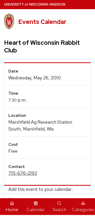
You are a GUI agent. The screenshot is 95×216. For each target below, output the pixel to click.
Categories (83, 206)
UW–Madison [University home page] (34, 4)
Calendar (36, 206)
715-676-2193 (22, 173)
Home (12, 206)
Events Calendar (42, 22)
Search (59, 206)
